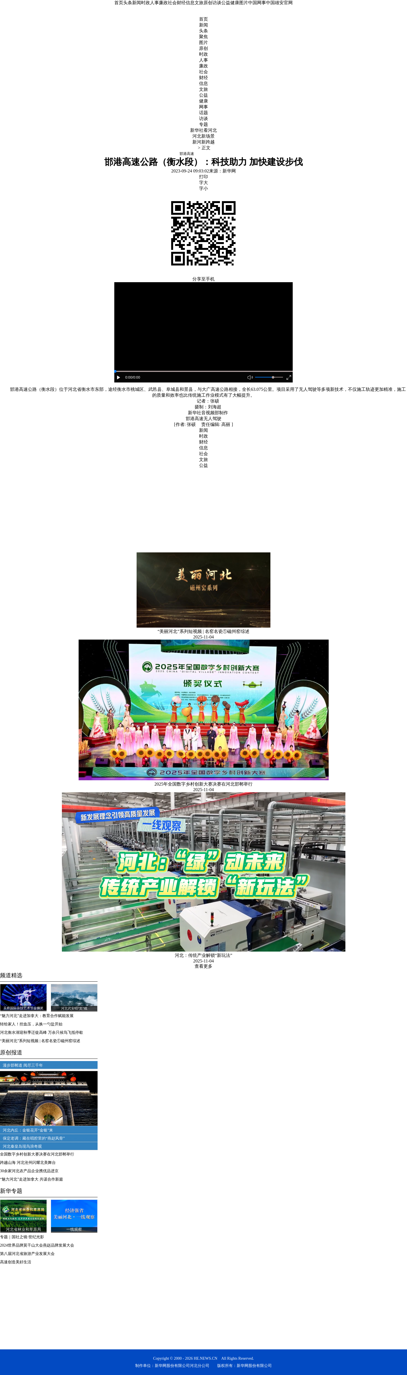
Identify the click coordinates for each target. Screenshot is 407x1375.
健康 (234, 2)
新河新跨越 (203, 142)
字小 (203, 188)
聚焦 (203, 36)
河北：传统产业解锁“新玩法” (203, 955)
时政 (145, 2)
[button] (119, 378)
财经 (181, 2)
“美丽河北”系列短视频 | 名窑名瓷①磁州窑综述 (203, 631)
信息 (190, 2)
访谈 (216, 2)
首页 (118, 2)
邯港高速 (195, 418)
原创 (208, 2)
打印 (203, 176)
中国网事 (257, 2)
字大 (203, 182)
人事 (154, 2)
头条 (127, 2)
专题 (203, 124)
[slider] (273, 377)
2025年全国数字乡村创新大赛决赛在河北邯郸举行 (203, 784)
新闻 (136, 2)
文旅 (199, 2)
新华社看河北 (203, 130)
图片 (243, 2)
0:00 (128, 377)
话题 (203, 112)
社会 (172, 2)
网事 (203, 106)
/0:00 (136, 377)
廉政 (163, 2)
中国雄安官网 (279, 2)
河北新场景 (203, 136)
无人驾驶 (212, 418)
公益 (225, 2)
